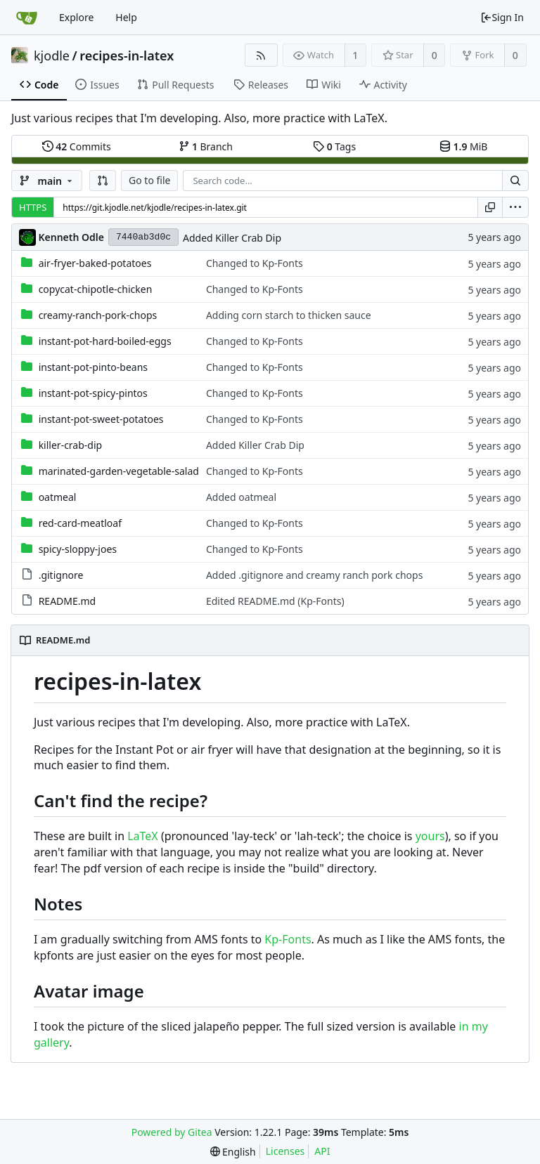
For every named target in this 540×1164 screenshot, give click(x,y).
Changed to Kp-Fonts (254, 263)
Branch (206, 146)
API (322, 1151)
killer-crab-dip (71, 445)
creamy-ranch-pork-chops (98, 315)
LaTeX (142, 836)
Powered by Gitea (171, 1132)
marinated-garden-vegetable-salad (119, 471)
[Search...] (515, 180)
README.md (67, 601)
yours (430, 836)
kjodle (52, 55)
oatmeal (58, 497)
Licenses (285, 1151)
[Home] (26, 17)
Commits (76, 146)
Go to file (149, 180)
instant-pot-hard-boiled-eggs (105, 341)
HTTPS (32, 207)
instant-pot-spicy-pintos (93, 393)
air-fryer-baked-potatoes (95, 263)
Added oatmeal (241, 497)
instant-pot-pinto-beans (93, 367)
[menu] (515, 207)
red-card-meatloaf (80, 523)
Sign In (502, 17)
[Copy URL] (490, 207)
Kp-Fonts (287, 939)
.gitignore (61, 575)
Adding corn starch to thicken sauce (288, 315)
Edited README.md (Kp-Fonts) (275, 601)
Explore (76, 17)
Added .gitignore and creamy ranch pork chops (314, 575)
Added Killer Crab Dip (232, 237)
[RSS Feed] (261, 55)
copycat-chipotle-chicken (96, 289)
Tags (334, 146)
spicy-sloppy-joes (78, 549)
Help (126, 17)
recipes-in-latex (126, 55)
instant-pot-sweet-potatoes (101, 419)
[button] (102, 180)
